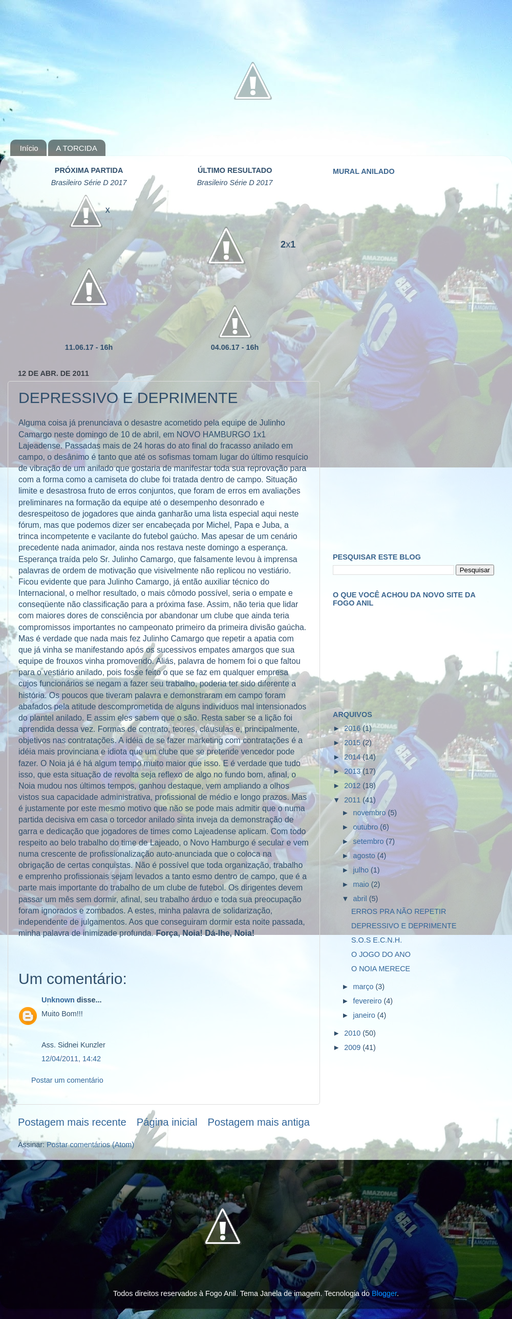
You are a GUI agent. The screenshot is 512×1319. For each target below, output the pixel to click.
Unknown (58, 1000)
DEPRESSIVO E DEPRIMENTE (404, 926)
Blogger (384, 1293)
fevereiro (368, 1001)
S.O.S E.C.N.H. (376, 940)
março (364, 986)
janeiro (365, 1015)
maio (362, 884)
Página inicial (167, 1122)
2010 (353, 1033)
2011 (353, 800)
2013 (353, 771)
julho (362, 870)
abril (361, 899)
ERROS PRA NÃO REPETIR (398, 911)
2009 (353, 1047)
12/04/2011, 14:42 (71, 1059)
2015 (353, 743)
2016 (353, 728)
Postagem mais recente (72, 1122)
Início (29, 148)
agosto (365, 856)
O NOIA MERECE (380, 969)
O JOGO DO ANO (381, 954)
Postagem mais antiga (259, 1122)
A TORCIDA (76, 148)
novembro (370, 813)
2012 (353, 785)
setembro (369, 841)
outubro (366, 827)
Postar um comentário (67, 1080)
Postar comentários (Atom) (90, 1145)
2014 (353, 757)
